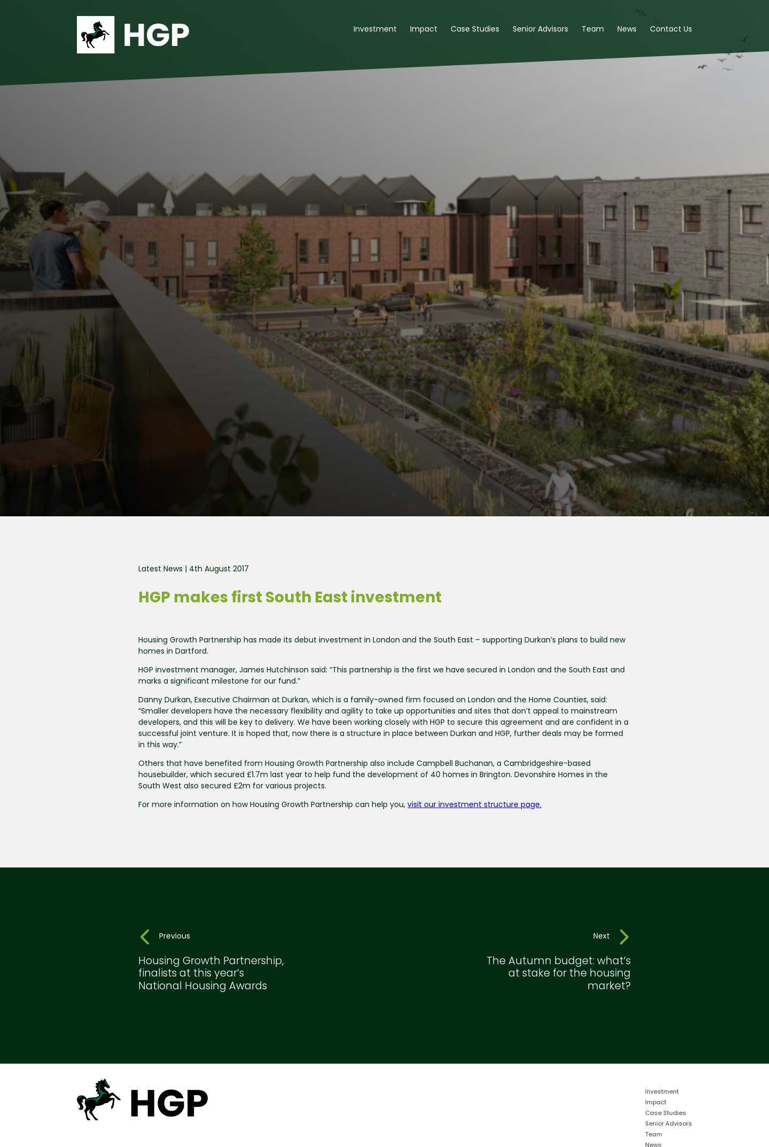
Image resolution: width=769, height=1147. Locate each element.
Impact (423, 30)
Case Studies (475, 30)
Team (593, 30)
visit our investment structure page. (474, 805)
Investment (375, 30)
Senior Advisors (540, 30)
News (627, 30)
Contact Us (671, 30)
